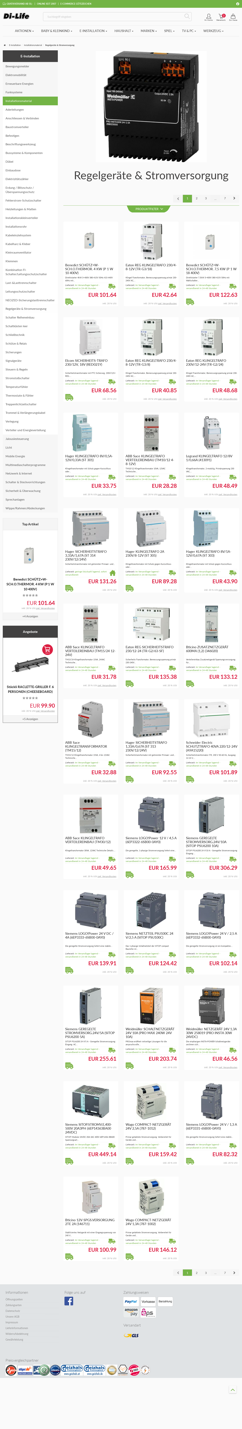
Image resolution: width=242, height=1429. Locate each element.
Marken (149, 31)
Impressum (12, 1323)
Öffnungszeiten (14, 1300)
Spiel (169, 31)
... (215, 199)
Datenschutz (13, 1311)
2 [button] (196, 198)
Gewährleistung (14, 1340)
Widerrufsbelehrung (17, 1334)
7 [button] (225, 198)
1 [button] (187, 198)
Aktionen (24, 31)
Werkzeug (213, 31)
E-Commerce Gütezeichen (75, 3)
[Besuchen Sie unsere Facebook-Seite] (68, 1301)
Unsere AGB (12, 1317)
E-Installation (93, 31)
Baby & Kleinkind (56, 31)
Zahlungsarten (14, 1305)
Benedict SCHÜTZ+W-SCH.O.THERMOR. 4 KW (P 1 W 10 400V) (30, 585)
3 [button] (206, 198)
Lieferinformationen (17, 1328)
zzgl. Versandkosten (45, 608)
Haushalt (124, 31)
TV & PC (189, 31)
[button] (234, 199)
